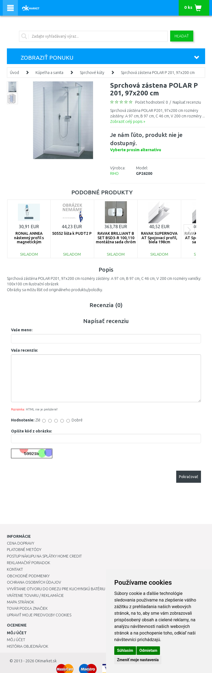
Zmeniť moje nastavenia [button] (138, 660)
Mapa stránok (20, 602)
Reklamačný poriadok (28, 563)
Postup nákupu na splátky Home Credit (44, 556)
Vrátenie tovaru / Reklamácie (35, 595)
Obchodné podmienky (28, 576)
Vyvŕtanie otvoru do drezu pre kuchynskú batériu (56, 589)
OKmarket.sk (46, 661)
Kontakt (15, 569)
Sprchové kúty (92, 72)
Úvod (14, 72)
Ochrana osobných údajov (34, 582)
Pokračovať (188, 477)
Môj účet (16, 640)
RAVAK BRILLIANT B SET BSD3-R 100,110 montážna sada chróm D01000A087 (116, 239)
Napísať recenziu (187, 102)
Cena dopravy (20, 543)
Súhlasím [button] (125, 650)
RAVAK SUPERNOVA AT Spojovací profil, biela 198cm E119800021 (159, 239)
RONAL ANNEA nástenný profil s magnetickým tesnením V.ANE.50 (29, 239)
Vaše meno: (21, 330)
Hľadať (182, 36)
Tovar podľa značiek (27, 608)
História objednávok (27, 646)
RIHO (114, 173)
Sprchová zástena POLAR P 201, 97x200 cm (158, 72)
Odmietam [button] (148, 650)
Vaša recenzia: (24, 350)
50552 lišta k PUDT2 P (72, 233)
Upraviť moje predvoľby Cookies (39, 615)
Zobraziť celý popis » (127, 121)
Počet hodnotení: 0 (151, 102)
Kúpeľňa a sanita (49, 72)
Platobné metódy (24, 549)
